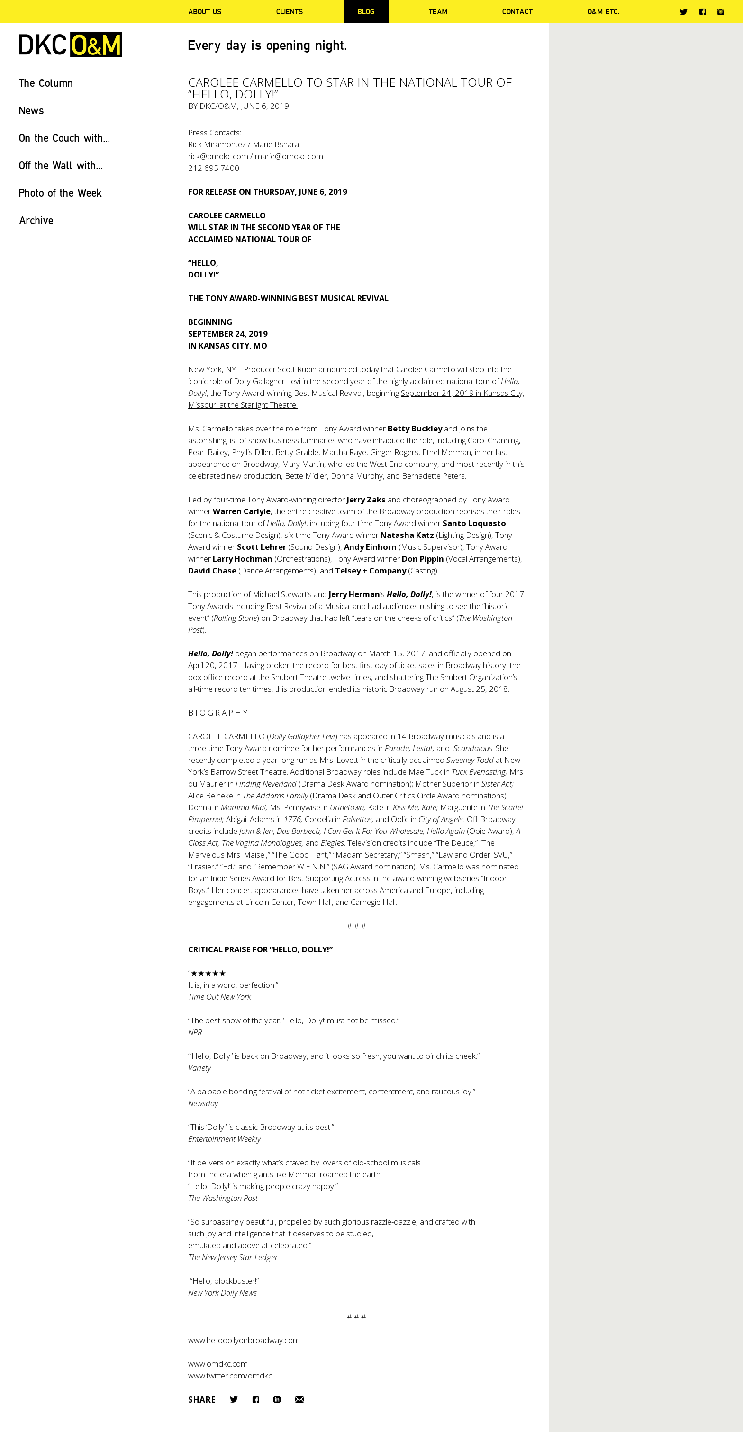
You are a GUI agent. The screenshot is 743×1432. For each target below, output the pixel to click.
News (31, 110)
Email (299, 1399)
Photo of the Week (60, 192)
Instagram (720, 12)
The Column (46, 82)
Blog (366, 11)
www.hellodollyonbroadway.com (244, 1339)
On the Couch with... (64, 137)
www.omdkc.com (218, 1363)
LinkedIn (277, 1399)
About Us (204, 11)
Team (438, 11)
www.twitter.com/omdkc (230, 1375)
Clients (289, 11)
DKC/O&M (70, 44)
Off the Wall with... (61, 165)
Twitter (684, 12)
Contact (517, 11)
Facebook (702, 11)
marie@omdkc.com (289, 156)
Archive (36, 220)
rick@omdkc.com (218, 156)
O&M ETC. (604, 11)
